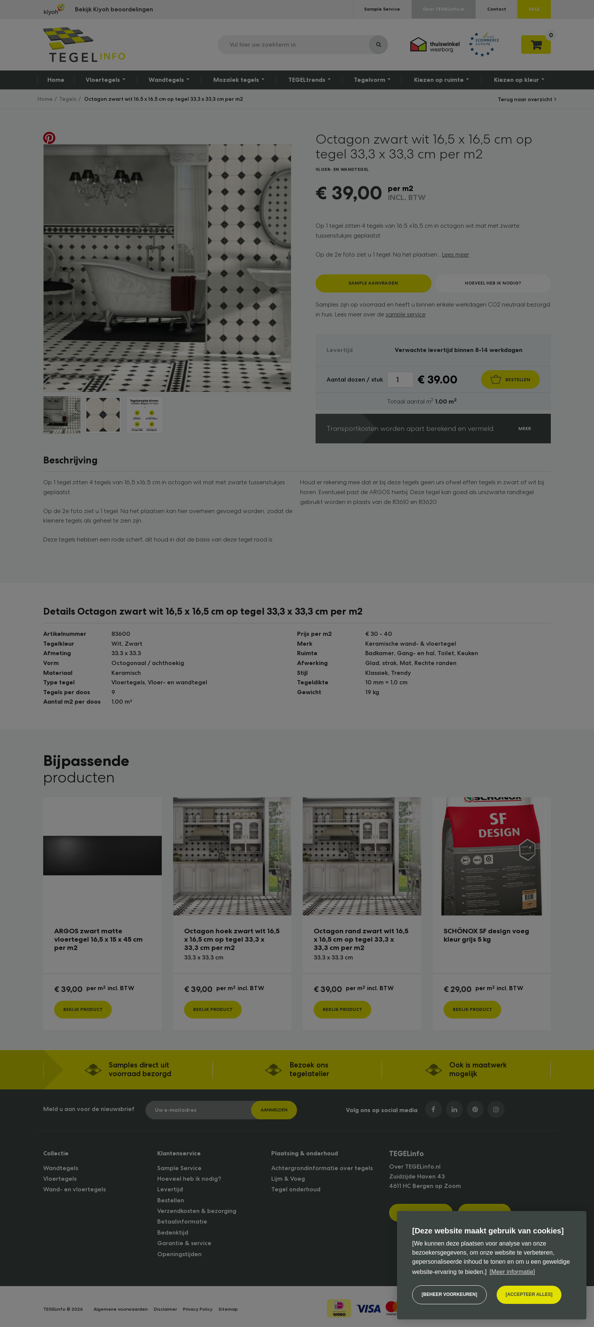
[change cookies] (449, 1294)
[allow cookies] (529, 1295)
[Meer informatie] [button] (512, 1272)
